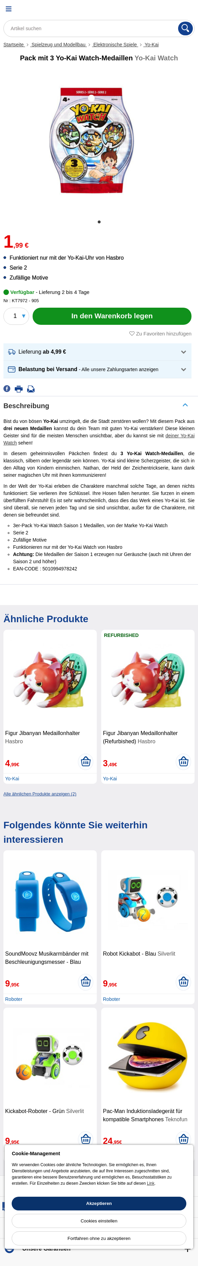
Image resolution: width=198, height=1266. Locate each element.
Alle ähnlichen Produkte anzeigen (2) (39, 793)
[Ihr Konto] (168, 9)
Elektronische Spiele (115, 44)
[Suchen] (185, 28)
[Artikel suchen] (99, 28)
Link (150, 1183)
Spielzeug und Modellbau (58, 44)
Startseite (14, 44)
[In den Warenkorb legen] (112, 316)
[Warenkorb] (186, 9)
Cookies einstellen (99, 1220)
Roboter (13, 999)
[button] (97, 352)
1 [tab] (99, 222)
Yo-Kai (151, 44)
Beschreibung (26, 406)
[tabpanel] (91, 140)
